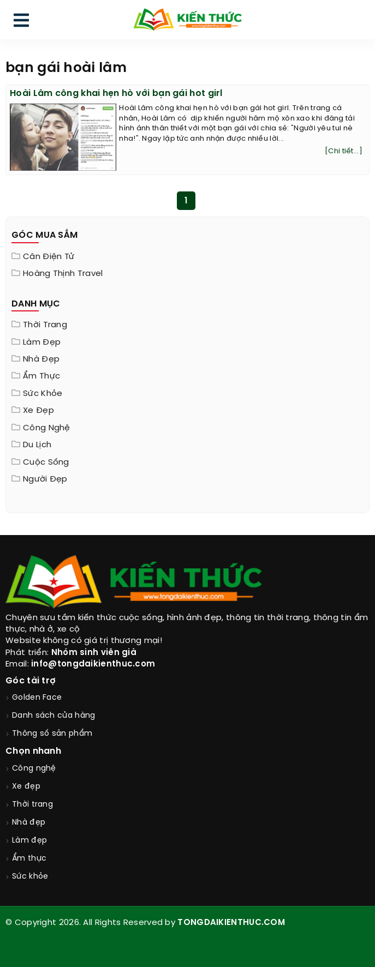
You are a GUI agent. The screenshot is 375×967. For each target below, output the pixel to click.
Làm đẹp (42, 342)
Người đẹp (45, 479)
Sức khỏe (42, 393)
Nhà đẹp (41, 359)
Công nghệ (46, 428)
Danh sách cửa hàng (53, 716)
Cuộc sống (46, 462)
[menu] (21, 23)
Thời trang (45, 325)
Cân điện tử (48, 257)
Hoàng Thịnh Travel (63, 273)
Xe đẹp (38, 410)
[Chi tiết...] (343, 151)
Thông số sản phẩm (52, 734)
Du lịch (37, 445)
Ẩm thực (41, 376)
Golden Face (37, 698)
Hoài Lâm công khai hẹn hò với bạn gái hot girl (116, 93)
